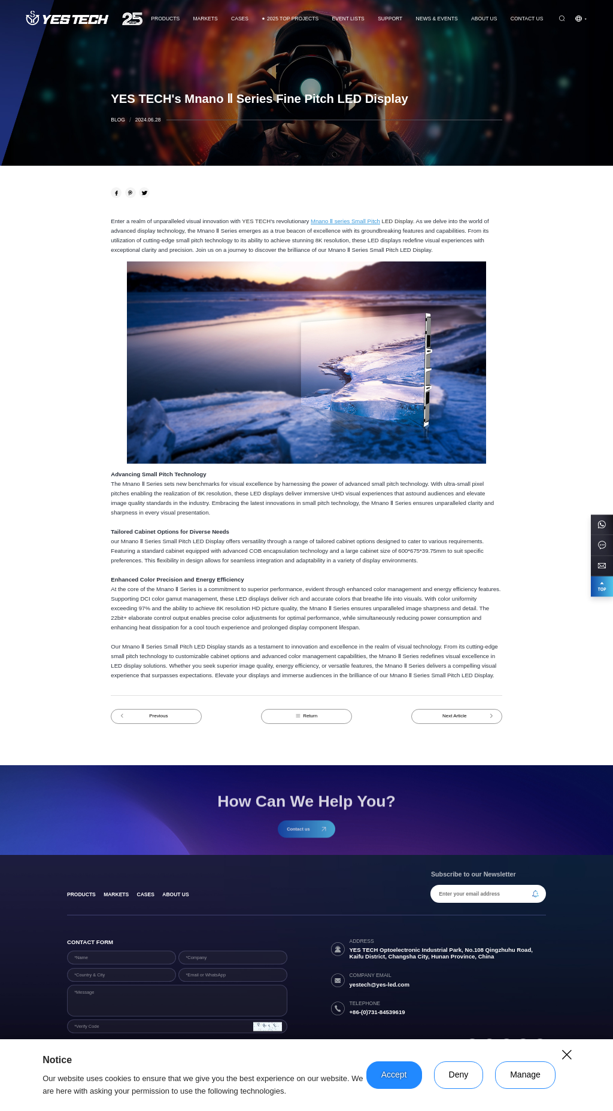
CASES (239, 19)
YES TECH (256, 221)
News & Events (437, 19)
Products (165, 19)
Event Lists (348, 19)
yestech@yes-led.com (379, 984)
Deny (459, 1074)
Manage (525, 1074)
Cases (145, 894)
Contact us (527, 19)
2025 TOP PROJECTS (290, 19)
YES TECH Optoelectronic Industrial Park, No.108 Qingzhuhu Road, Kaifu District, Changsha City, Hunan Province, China (441, 953)
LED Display (396, 221)
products (81, 894)
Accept (394, 1074)
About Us (484, 19)
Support (390, 19)
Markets (205, 19)
